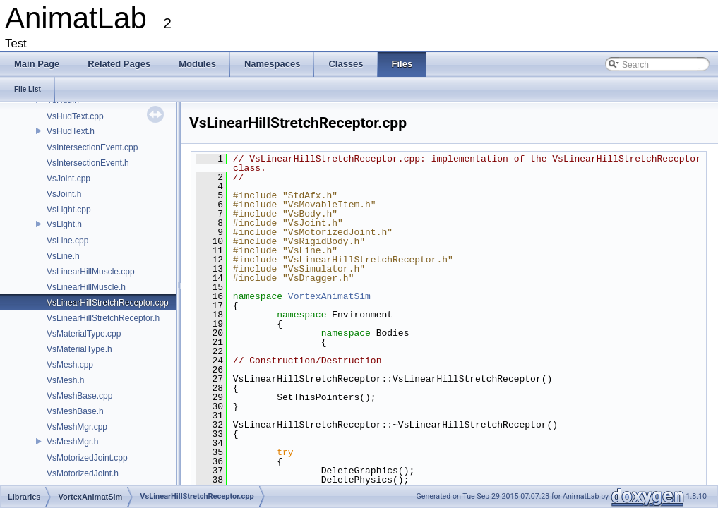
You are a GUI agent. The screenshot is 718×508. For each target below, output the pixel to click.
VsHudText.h (71, 131)
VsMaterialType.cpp (84, 334)
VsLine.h (63, 256)
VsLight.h (64, 224)
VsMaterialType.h (79, 349)
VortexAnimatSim (329, 296)
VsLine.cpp (67, 241)
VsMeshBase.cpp (79, 396)
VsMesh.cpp (70, 365)
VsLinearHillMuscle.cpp (91, 272)
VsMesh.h (65, 380)
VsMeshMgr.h (72, 442)
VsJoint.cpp (68, 178)
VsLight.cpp (69, 209)
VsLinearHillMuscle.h (86, 287)
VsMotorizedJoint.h (83, 473)
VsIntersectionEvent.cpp (92, 147)
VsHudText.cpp (75, 116)
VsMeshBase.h (75, 411)
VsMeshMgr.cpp (77, 427)
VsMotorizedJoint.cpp (87, 458)
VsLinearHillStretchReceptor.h (103, 318)
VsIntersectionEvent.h (88, 163)
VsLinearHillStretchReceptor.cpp (108, 303)
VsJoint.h (64, 194)
